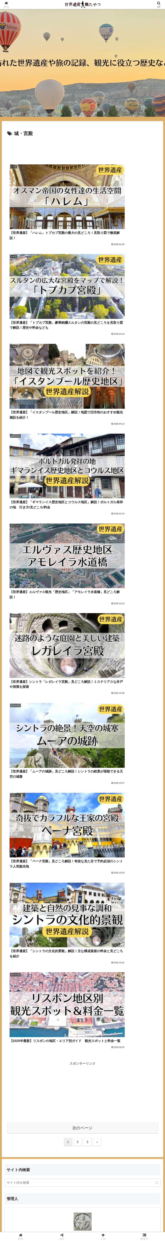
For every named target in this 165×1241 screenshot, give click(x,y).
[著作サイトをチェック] (76, 702)
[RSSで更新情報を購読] (88, 702)
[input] (82, 623)
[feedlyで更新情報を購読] (82, 702)
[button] (157, 622)
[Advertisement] (82, 148)
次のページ (82, 567)
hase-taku (82, 676)
